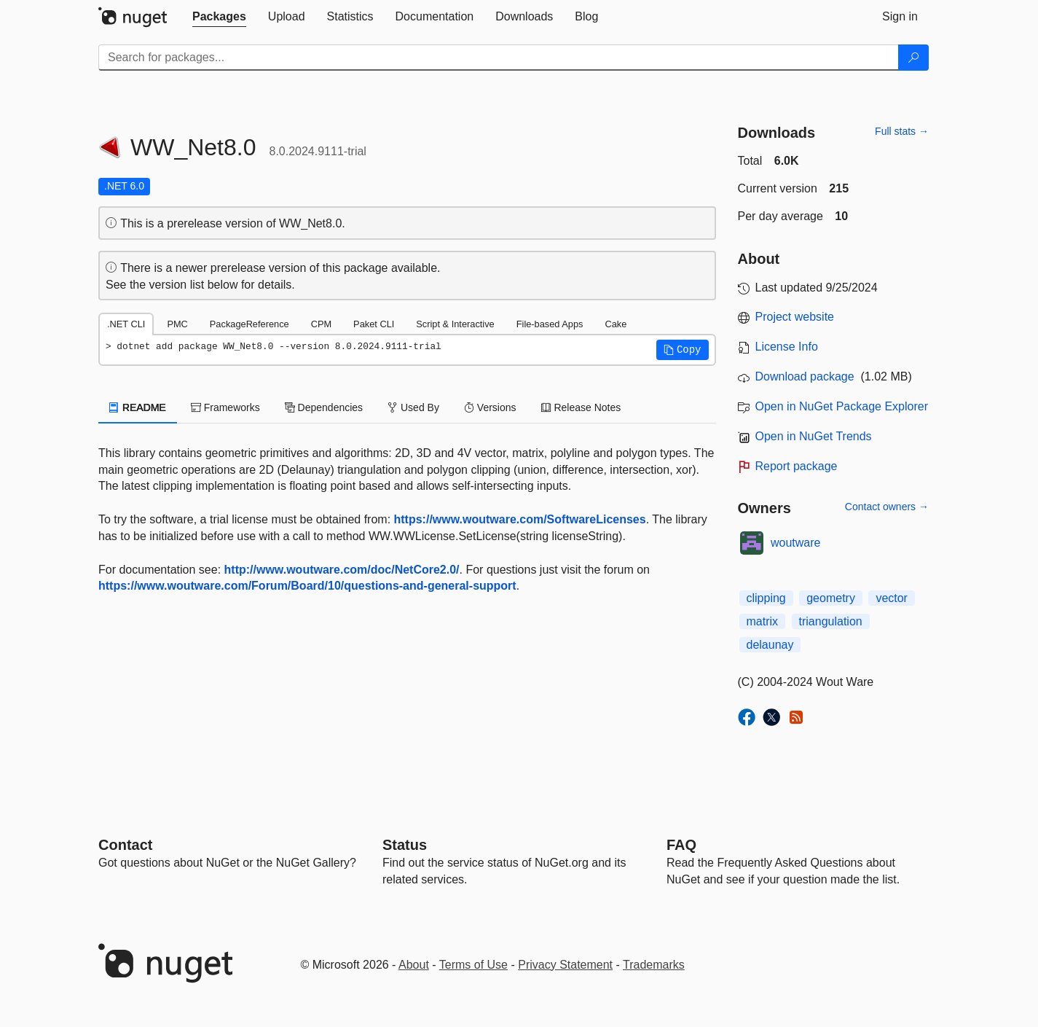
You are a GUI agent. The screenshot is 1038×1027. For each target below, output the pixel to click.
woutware (795, 542)
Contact (125, 845)
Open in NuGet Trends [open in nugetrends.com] (813, 436)
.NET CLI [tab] (126, 324)
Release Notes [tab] (581, 407)
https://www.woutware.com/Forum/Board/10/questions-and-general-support (307, 585)
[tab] (219, 17)
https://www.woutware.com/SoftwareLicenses (520, 519)
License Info (786, 346)
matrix (763, 621)
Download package (804, 376)
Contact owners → (887, 506)
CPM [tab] (321, 324)
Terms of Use (473, 964)
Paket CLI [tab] (373, 324)
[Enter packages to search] (498, 57)
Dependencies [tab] (324, 407)
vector (892, 598)
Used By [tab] (413, 407)
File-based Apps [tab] (549, 324)
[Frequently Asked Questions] (681, 845)
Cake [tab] (615, 324)
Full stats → (902, 131)
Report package (796, 466)
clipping (766, 598)
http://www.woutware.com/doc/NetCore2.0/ (342, 569)
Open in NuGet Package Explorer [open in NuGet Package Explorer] (841, 406)
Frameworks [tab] (225, 407)
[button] (682, 350)
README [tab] (137, 407)
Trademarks (654, 964)
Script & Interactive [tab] (455, 324)
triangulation (830, 621)
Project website (795, 317)
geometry (830, 598)
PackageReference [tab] (249, 324)
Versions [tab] (490, 407)
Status (404, 845)
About (413, 964)
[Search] (913, 57)
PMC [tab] (177, 324)
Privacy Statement (565, 964)
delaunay (770, 645)
